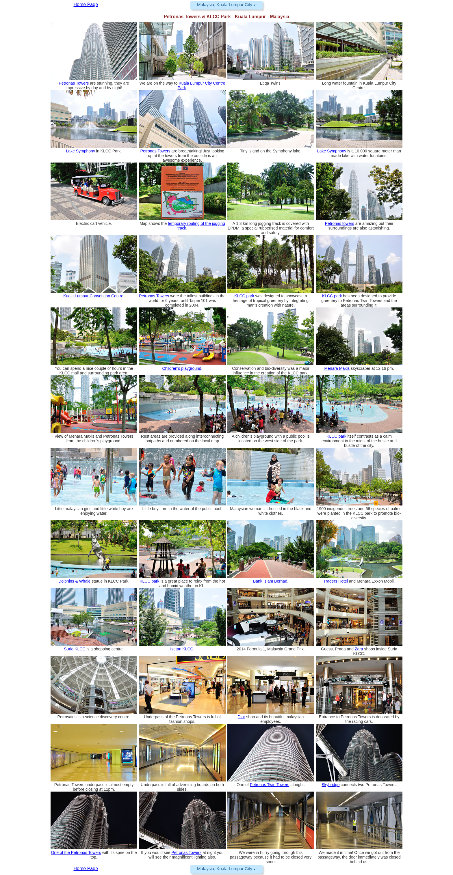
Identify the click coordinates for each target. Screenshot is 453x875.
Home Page (86, 868)
